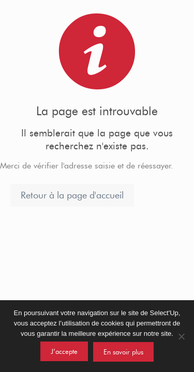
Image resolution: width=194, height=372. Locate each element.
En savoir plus (123, 352)
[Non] (181, 336)
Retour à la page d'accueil (72, 195)
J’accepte (64, 351)
